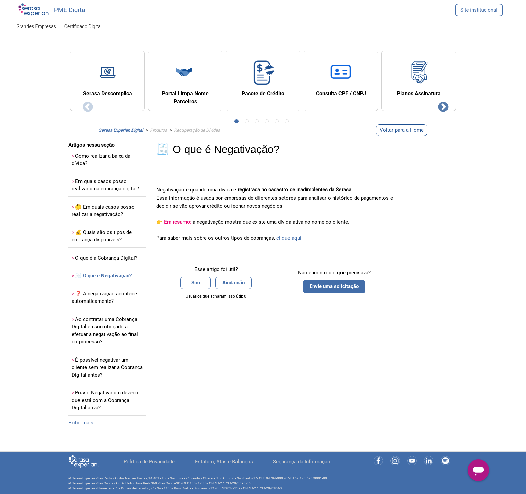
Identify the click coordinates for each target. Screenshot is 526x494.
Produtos (158, 130)
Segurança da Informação (301, 462)
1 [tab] (237, 122)
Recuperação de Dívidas (197, 130)
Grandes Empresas (36, 26)
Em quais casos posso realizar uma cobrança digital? (105, 185)
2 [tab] (248, 122)
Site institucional (478, 10)
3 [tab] (258, 122)
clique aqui (288, 238)
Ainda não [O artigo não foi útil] (233, 283)
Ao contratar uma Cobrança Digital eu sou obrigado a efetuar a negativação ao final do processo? (105, 330)
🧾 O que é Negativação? (102, 276)
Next (440, 105)
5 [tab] (278, 122)
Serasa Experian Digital (121, 130)
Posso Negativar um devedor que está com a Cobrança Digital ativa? (106, 400)
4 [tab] (268, 122)
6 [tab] (288, 122)
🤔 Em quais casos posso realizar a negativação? (103, 211)
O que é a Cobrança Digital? (104, 258)
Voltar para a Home (402, 130)
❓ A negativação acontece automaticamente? (104, 298)
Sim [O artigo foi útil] (195, 283)
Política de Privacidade (149, 462)
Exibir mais (80, 423)
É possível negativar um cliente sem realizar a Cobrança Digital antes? (107, 367)
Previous (85, 105)
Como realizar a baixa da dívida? (101, 160)
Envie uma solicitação (334, 286)
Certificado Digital (83, 26)
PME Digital (70, 10)
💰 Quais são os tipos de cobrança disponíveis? (102, 236)
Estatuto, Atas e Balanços (224, 462)
